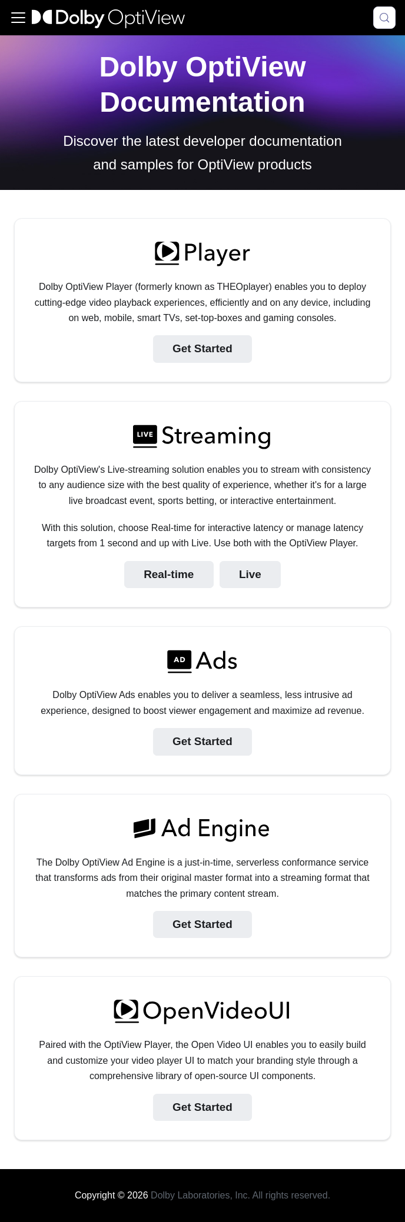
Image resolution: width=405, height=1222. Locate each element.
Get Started (202, 348)
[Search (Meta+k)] (384, 17)
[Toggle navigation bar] (18, 17)
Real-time (169, 574)
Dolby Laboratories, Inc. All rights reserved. (240, 1195)
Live (250, 574)
